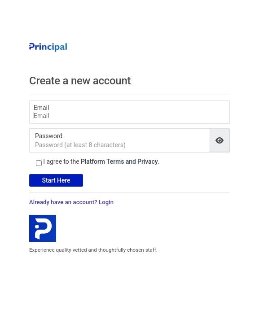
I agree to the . (101, 161)
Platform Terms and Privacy (119, 161)
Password (48, 136)
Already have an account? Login (71, 202)
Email (41, 107)
